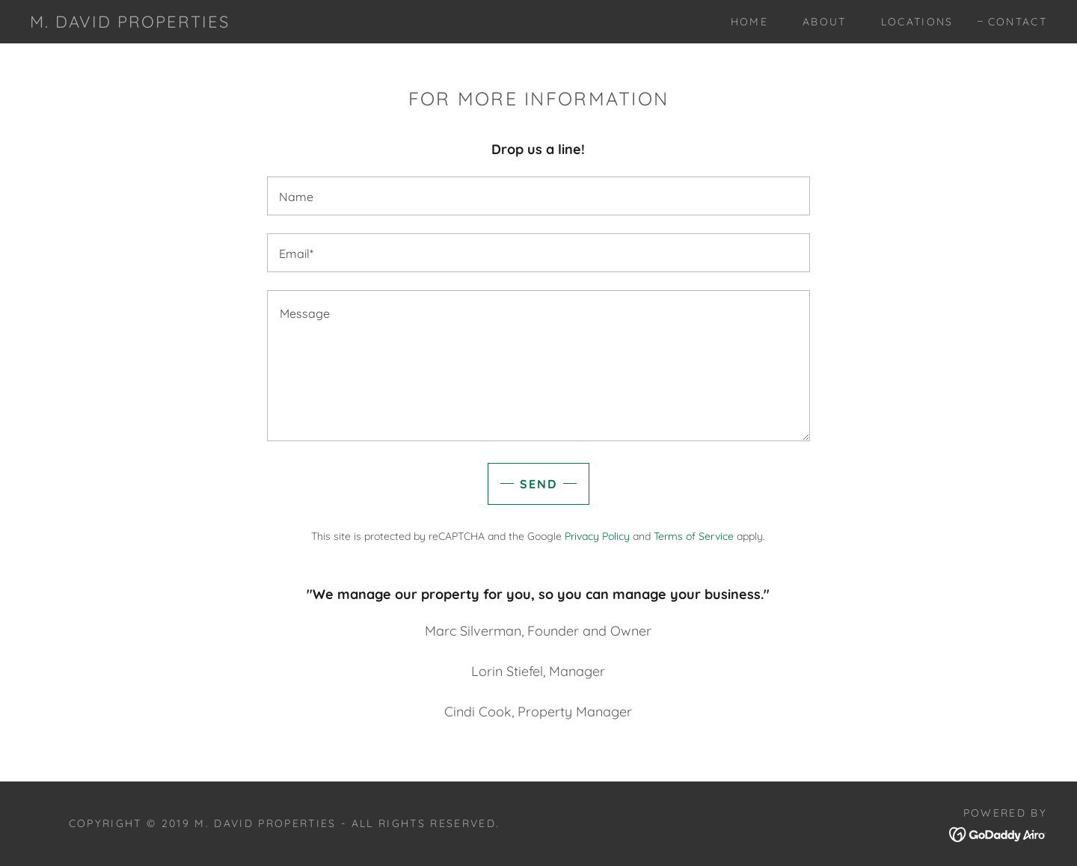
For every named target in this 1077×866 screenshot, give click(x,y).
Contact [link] (1017, 21)
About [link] (825, 21)
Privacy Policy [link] (597, 536)
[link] (130, 22)
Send (538, 483)
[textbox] (538, 195)
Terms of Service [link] (694, 536)
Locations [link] (917, 21)
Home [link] (749, 21)
